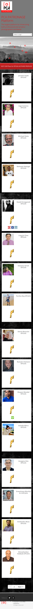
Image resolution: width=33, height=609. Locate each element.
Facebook (13, 598)
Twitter (9, 598)
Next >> (20, 587)
